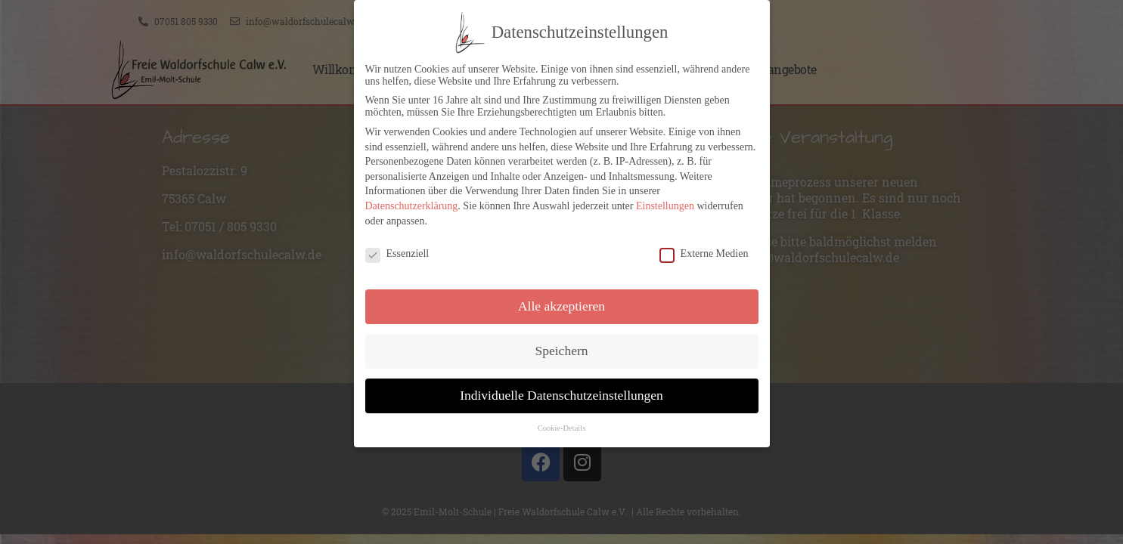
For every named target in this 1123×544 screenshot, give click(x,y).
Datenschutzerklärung (411, 202)
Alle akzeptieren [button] (561, 302)
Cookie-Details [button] (562, 424)
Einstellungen (665, 202)
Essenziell (397, 251)
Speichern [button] (561, 346)
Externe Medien (704, 251)
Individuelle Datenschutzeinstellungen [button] (561, 391)
